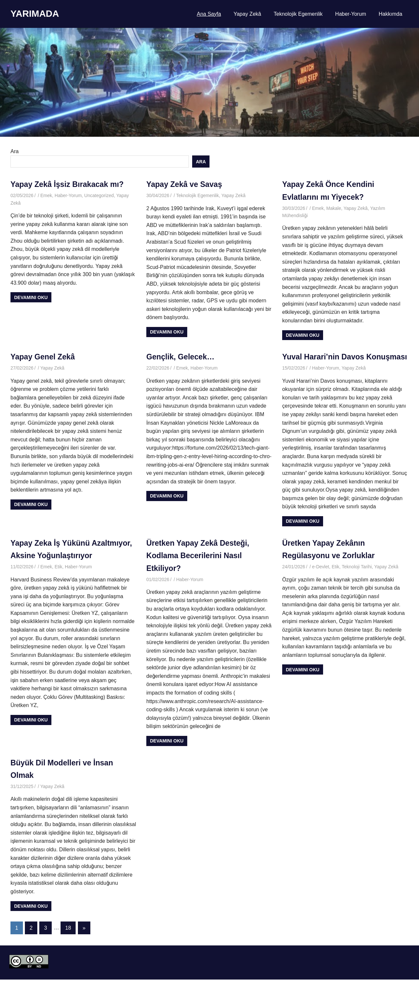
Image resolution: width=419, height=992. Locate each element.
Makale (333, 208)
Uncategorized (99, 195)
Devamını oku (30, 297)
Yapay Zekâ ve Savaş (185, 184)
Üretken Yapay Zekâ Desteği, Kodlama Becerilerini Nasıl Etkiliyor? (199, 568)
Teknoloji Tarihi (357, 579)
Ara (14, 151)
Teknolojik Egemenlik (298, 14)
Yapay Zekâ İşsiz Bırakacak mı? (69, 184)
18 (68, 940)
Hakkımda (390, 14)
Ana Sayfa (209, 14)
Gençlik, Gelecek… (181, 356)
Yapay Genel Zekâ (43, 356)
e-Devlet (320, 579)
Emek (46, 195)
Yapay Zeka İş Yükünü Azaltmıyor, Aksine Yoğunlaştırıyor (51, 568)
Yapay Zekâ (247, 14)
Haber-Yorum (350, 14)
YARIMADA (34, 14)
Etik (58, 592)
